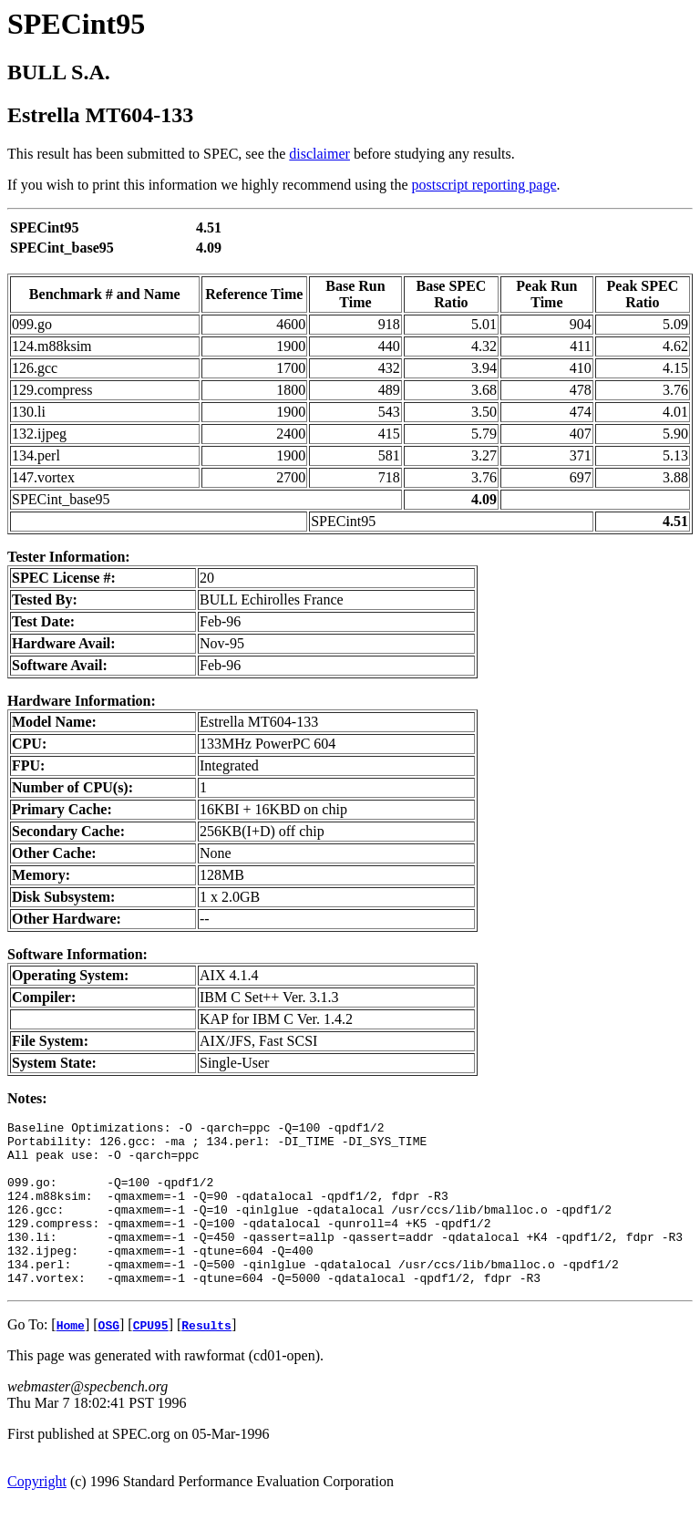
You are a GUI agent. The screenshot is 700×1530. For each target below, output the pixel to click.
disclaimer (319, 153)
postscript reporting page (484, 184)
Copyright (37, 1514)
